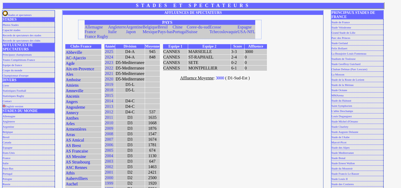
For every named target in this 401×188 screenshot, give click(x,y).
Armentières (76, 129)
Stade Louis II (340, 178)
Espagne (7, 147)
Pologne (7, 178)
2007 (109, 139)
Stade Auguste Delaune (345, 131)
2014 (109, 101)
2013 (109, 106)
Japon (131, 32)
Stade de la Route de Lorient (348, 79)
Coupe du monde (12, 70)
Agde (70, 63)
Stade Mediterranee (343, 152)
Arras (70, 134)
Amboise (73, 80)
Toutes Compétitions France (19, 59)
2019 (109, 84)
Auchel (72, 184)
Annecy (72, 112)
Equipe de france (12, 65)
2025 (109, 51)
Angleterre (9, 121)
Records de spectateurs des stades (22, 35)
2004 (109, 156)
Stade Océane (339, 90)
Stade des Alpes (341, 147)
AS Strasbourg (78, 162)
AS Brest (73, 145)
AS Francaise (77, 151)
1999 (109, 183)
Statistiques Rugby (13, 95)
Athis (70, 173)
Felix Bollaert (339, 48)
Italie (6, 163)
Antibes (72, 118)
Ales (69, 74)
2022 (109, 68)
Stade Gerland (340, 43)
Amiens (72, 85)
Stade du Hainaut (341, 100)
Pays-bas (165, 32)
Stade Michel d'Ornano (345, 121)
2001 (109, 172)
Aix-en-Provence (80, 69)
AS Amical (75, 140)
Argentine (8, 126)
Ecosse (215, 27)
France (6, 158)
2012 (109, 112)
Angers (72, 101)
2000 (109, 177)
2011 (109, 117)
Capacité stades (11, 30)
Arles (70, 123)
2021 (109, 73)
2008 (109, 134)
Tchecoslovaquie (223, 32)
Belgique (8, 131)
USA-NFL (246, 32)
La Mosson (338, 74)
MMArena (338, 95)
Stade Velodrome (341, 27)
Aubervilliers (77, 178)
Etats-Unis (9, 152)
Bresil (6, 137)
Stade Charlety (340, 126)
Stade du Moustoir (342, 168)
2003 (109, 161)
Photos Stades (11, 24)
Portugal (7, 173)
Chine (178, 27)
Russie (6, 184)
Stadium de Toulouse (344, 58)
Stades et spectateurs (17, 14)
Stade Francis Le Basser (345, 173)
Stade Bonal (338, 158)
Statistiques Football (14, 90)
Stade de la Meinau (343, 84)
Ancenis (72, 96)
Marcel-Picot (339, 142)
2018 (109, 90)
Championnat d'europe (15, 75)
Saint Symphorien (342, 105)
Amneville (74, 91)
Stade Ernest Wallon (343, 163)
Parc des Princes (341, 37)
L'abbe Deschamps (342, 111)
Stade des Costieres (343, 184)
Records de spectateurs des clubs (21, 40)
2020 (109, 79)
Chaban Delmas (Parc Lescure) (349, 69)
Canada (7, 142)
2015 (109, 95)
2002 (109, 166)
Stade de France (341, 22)
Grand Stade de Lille (343, 32)
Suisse (192, 32)
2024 (109, 57)
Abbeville (74, 52)
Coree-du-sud (198, 27)
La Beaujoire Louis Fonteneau (349, 53)
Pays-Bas (8, 168)
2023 (109, 62)
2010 (109, 123)
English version (13, 106)
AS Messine (76, 156)
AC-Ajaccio (76, 58)
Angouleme (75, 107)
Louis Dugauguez (342, 116)
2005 (109, 150)
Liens (6, 85)
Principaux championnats (17, 54)
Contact (7, 101)
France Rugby (96, 36)
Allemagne (9, 116)
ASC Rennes (76, 167)
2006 (109, 145)
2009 (109, 128)
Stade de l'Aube (341, 137)
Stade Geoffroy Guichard (346, 64)
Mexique (150, 32)
